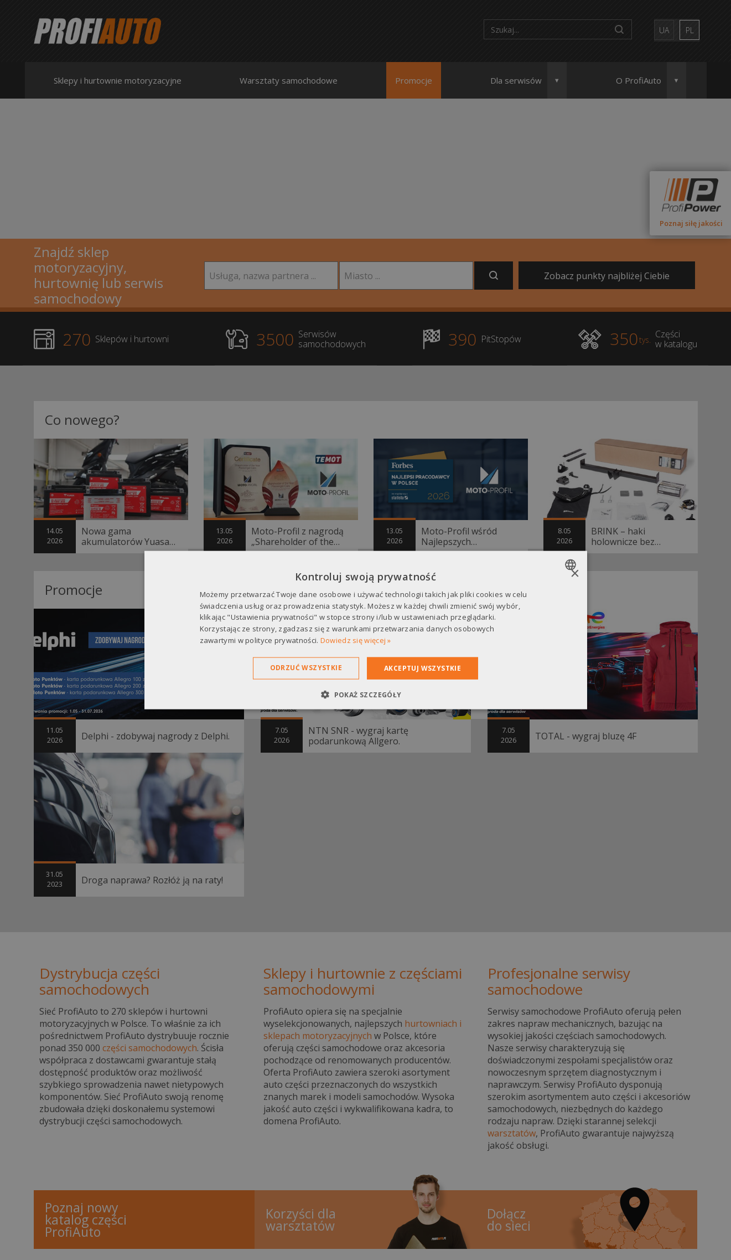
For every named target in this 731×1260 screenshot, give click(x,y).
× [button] (575, 573)
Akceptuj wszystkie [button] (422, 667)
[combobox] (572, 564)
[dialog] (365, 630)
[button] (365, 694)
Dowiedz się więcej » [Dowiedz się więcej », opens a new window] (355, 640)
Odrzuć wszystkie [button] (306, 667)
